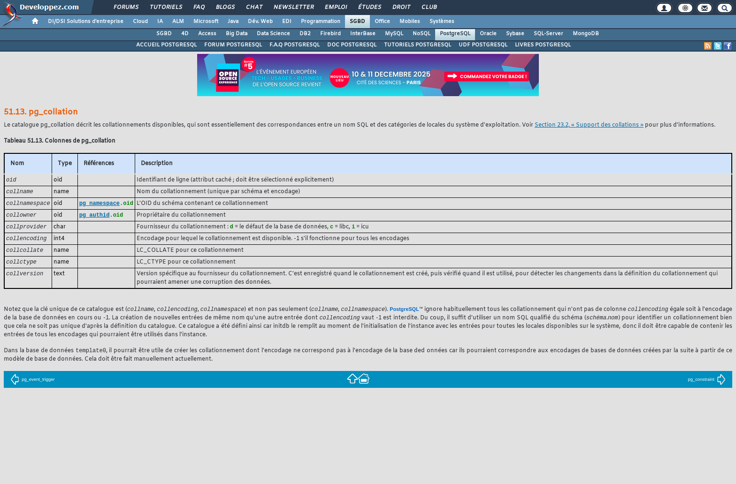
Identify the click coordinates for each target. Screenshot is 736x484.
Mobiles (409, 21)
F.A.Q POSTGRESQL (294, 45)
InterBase (363, 33)
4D (185, 33)
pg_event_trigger (32, 384)
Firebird (330, 33)
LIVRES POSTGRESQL (543, 45)
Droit (401, 7)
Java (233, 21)
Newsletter (293, 7)
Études (369, 7)
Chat (254, 7)
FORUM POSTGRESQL (233, 45)
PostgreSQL (455, 33)
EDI (286, 21)
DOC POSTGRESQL (351, 45)
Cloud (140, 21)
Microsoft (205, 21)
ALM (178, 21)
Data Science (273, 33)
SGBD (357, 21)
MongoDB (586, 33)
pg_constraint (707, 384)
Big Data (236, 33)
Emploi (335, 7)
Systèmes (441, 21)
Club (428, 7)
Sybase (515, 33)
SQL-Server (548, 33)
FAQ (198, 7)
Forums (125, 7)
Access (207, 33)
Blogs (225, 7)
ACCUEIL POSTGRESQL (166, 45)
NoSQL (421, 33)
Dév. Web (260, 21)
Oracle (488, 33)
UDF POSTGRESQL (483, 45)
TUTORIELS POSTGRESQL (417, 45)
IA (160, 21)
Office (382, 21)
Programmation (320, 21)
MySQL (394, 33)
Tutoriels (165, 7)
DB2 (305, 33)
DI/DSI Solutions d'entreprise (85, 21)
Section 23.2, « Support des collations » (589, 125)
